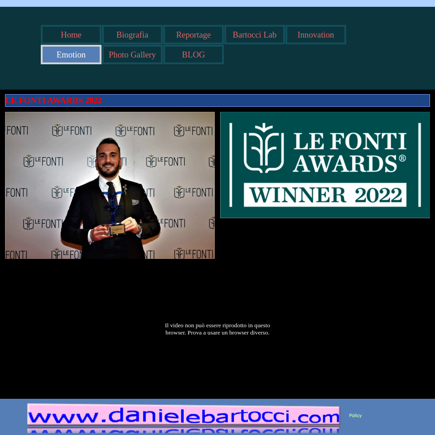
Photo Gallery (132, 54)
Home (71, 34)
